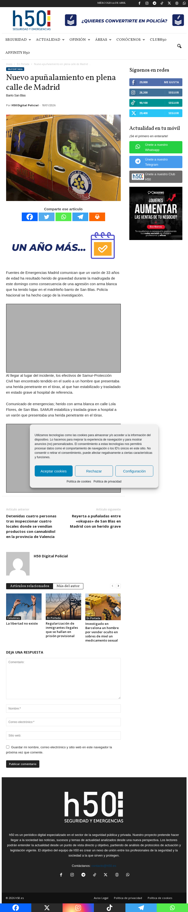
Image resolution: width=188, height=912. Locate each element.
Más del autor (68, 586)
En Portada (23, 64)
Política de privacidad (107, 481)
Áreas (103, 39)
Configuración (134, 471)
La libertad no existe (22, 623)
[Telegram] (80, 217)
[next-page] (118, 585)
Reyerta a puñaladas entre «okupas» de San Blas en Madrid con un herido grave (95, 521)
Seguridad (18, 39)
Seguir (173, 92)
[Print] (97, 217)
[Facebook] (30, 217)
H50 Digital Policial (25, 105)
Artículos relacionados (29, 586)
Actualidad (50, 39)
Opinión (79, 39)
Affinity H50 (17, 52)
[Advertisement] (63, 338)
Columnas (13, 618)
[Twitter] (47, 217)
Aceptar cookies (54, 471)
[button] (179, 46)
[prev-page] (112, 585)
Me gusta (171, 82)
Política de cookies (78, 481)
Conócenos (130, 39)
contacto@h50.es (103, 866)
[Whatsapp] (63, 217)
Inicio (9, 64)
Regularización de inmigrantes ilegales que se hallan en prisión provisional (62, 629)
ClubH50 (158, 39)
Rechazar (94, 471)
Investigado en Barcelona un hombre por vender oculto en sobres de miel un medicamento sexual (102, 632)
